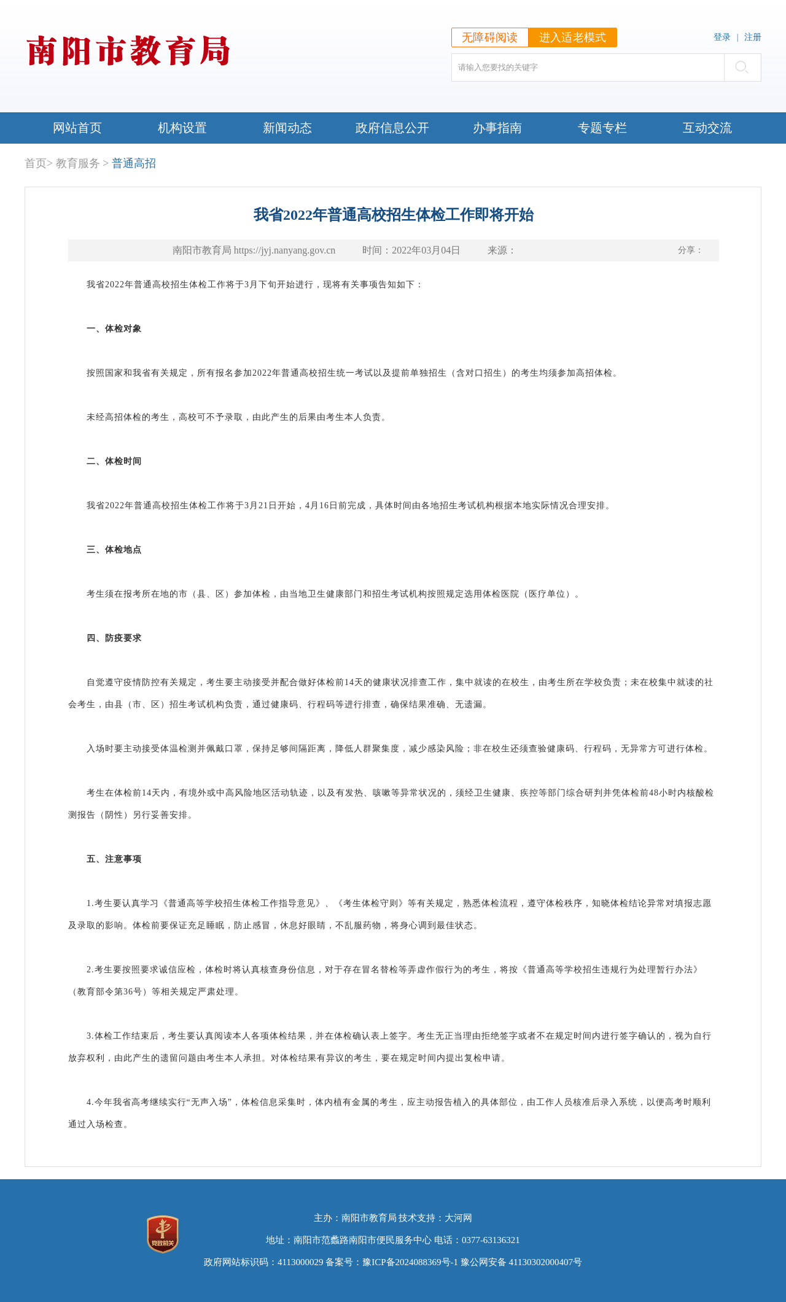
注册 (752, 37)
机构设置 (182, 127)
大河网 (458, 1218)
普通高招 (134, 163)
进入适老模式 (573, 37)
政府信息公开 (392, 127)
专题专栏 (602, 127)
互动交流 (707, 127)
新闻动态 (287, 127)
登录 (722, 37)
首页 (36, 163)
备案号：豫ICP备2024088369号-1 (391, 1262)
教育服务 (78, 163)
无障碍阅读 (490, 37)
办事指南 (497, 127)
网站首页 (77, 127)
